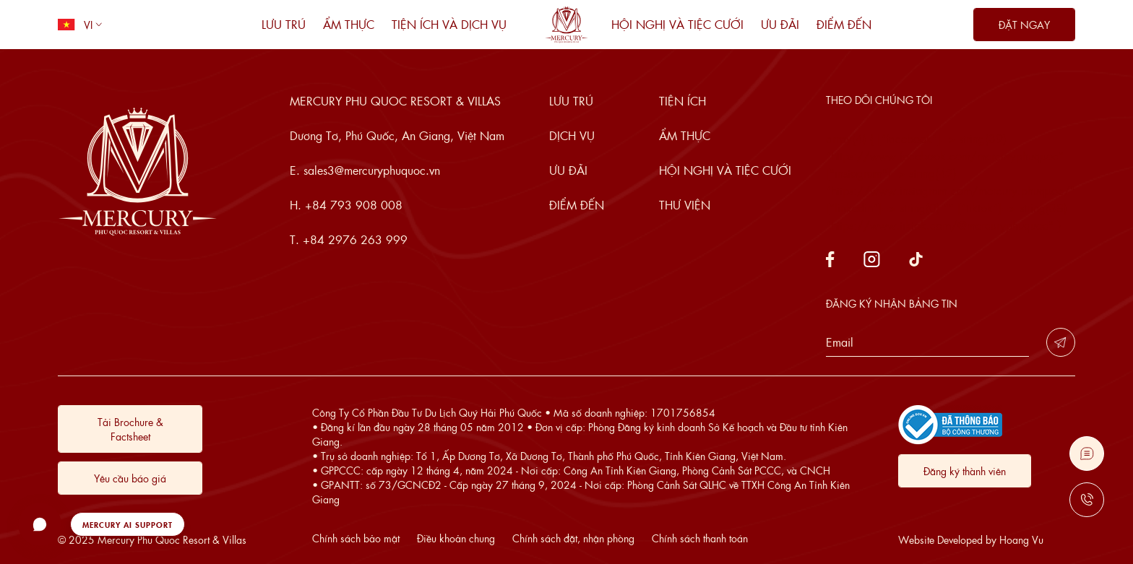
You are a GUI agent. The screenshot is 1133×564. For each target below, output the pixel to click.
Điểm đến (844, 24)
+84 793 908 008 (353, 204)
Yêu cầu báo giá (130, 478)
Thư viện (684, 204)
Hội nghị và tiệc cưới (677, 24)
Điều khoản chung (456, 538)
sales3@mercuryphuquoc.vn (371, 170)
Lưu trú (284, 24)
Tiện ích (682, 100)
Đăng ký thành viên (964, 471)
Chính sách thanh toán (700, 538)
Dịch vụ (572, 135)
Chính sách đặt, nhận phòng (573, 538)
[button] (101, 524)
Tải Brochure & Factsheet (130, 429)
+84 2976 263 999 (355, 239)
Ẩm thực (348, 24)
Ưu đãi (780, 24)
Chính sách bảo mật (356, 538)
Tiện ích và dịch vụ (449, 24)
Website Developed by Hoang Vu (970, 539)
